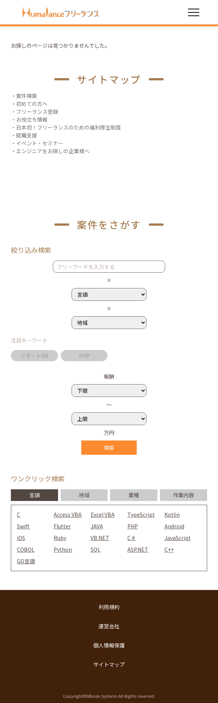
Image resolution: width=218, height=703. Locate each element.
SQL (95, 549)
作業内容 (183, 495)
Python (63, 549)
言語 (34, 495)
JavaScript (177, 538)
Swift (23, 526)
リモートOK (34, 355)
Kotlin (172, 514)
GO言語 (26, 561)
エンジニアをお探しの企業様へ (53, 151)
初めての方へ (32, 103)
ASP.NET (137, 549)
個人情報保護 (109, 645)
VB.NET (100, 538)
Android (174, 526)
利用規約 (109, 607)
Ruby (60, 538)
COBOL (25, 549)
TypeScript (141, 514)
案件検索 (26, 96)
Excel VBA (103, 514)
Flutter (62, 526)
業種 (133, 495)
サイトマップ (109, 664)
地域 (84, 495)
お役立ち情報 (32, 119)
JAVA (97, 526)
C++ (169, 549)
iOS (21, 538)
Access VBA (68, 514)
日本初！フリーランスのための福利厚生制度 (68, 127)
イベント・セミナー (39, 143)
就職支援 (26, 135)
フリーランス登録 (37, 111)
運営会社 (109, 626)
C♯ (131, 538)
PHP (84, 355)
